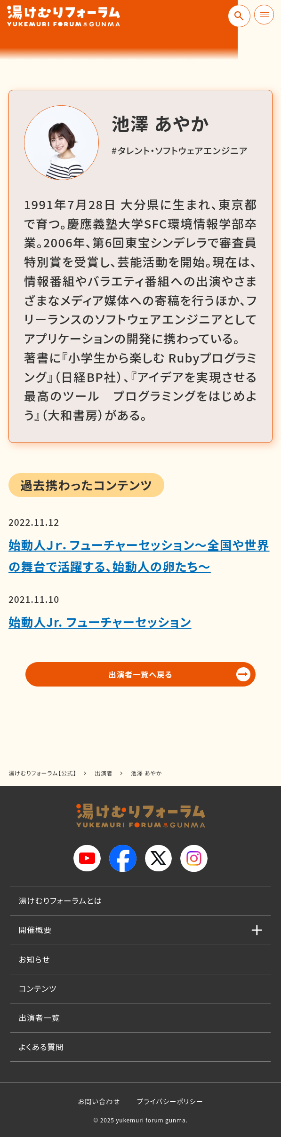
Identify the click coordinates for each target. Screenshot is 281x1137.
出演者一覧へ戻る (140, 676)
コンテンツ (38, 988)
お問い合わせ (99, 1101)
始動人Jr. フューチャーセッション (100, 621)
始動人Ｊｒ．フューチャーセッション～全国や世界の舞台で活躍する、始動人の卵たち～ (139, 555)
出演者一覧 (39, 1017)
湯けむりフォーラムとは (60, 900)
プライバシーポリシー (170, 1101)
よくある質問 (41, 1046)
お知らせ (34, 959)
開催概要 (35, 929)
